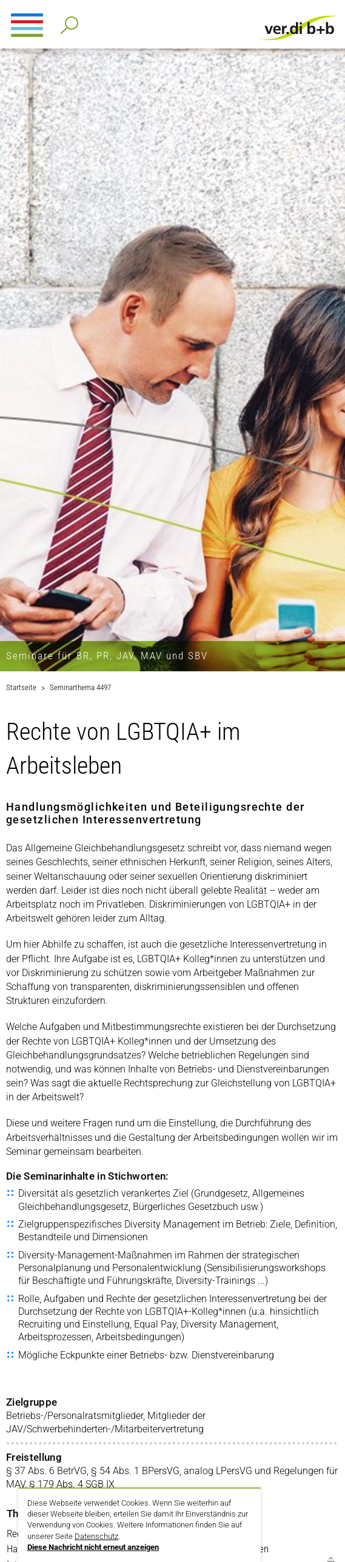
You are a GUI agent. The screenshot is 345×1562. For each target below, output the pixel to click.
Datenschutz (96, 1536)
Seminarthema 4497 (80, 687)
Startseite (21, 687)
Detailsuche (67, 21)
